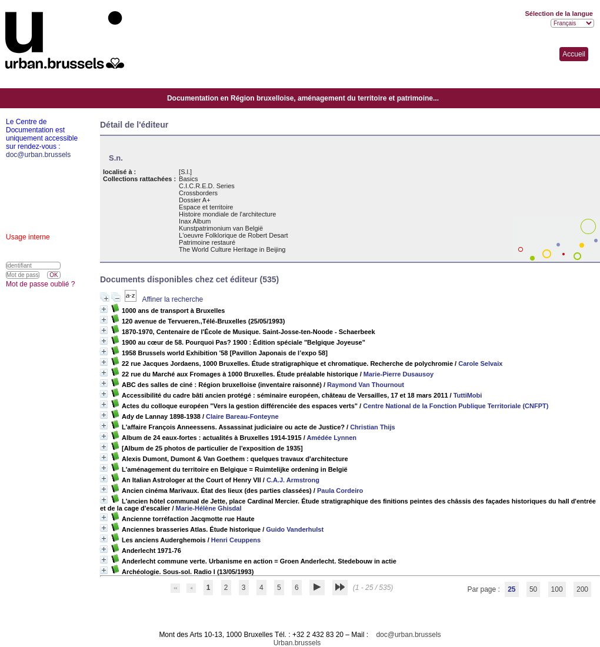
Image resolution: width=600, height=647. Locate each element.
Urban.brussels (297, 643)
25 (511, 589)
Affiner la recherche (172, 299)
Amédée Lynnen (331, 437)
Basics (188, 178)
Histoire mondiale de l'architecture (227, 214)
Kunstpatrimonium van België (221, 228)
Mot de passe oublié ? (40, 284)
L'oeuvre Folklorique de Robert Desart (233, 235)
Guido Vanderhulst (295, 529)
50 (533, 589)
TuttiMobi (468, 395)
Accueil (573, 54)
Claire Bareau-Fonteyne (242, 416)
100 (557, 589)
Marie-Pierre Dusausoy (399, 374)
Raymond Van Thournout (365, 384)
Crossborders (198, 192)
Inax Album (195, 221)
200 (582, 589)
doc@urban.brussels (408, 635)
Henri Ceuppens (236, 539)
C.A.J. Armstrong (292, 479)
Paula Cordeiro (340, 490)
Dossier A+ (195, 200)
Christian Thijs (372, 427)
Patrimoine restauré (207, 242)
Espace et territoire (206, 207)
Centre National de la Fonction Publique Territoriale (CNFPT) (455, 405)
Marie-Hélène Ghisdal (209, 508)
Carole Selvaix (480, 363)
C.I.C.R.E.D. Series (207, 185)
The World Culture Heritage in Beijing (232, 249)
